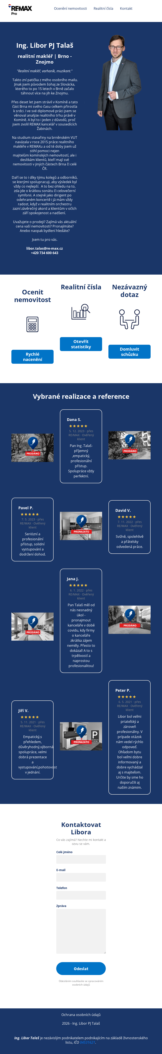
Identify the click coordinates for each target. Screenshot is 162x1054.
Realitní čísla (103, 8)
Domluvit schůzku (129, 352)
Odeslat (81, 968)
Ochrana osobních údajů (81, 1014)
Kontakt (126, 8)
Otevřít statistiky (81, 344)
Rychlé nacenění (32, 357)
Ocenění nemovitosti (70, 8)
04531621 (87, 1042)
